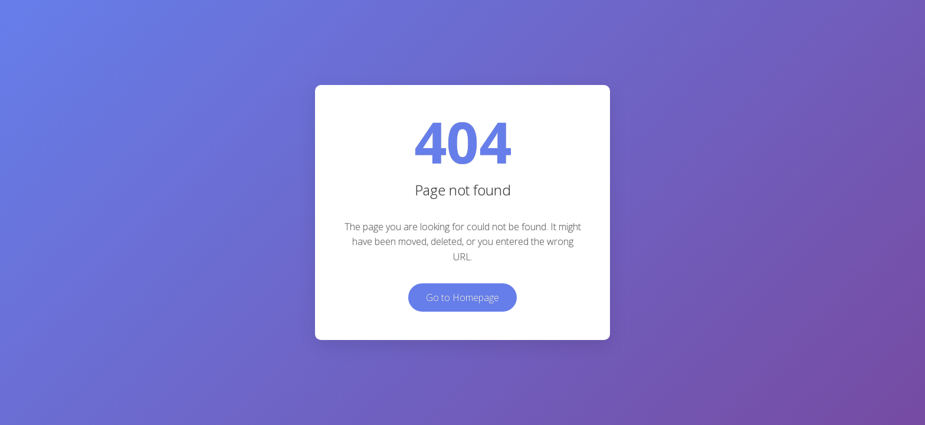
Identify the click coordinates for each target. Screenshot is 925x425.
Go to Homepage (462, 297)
